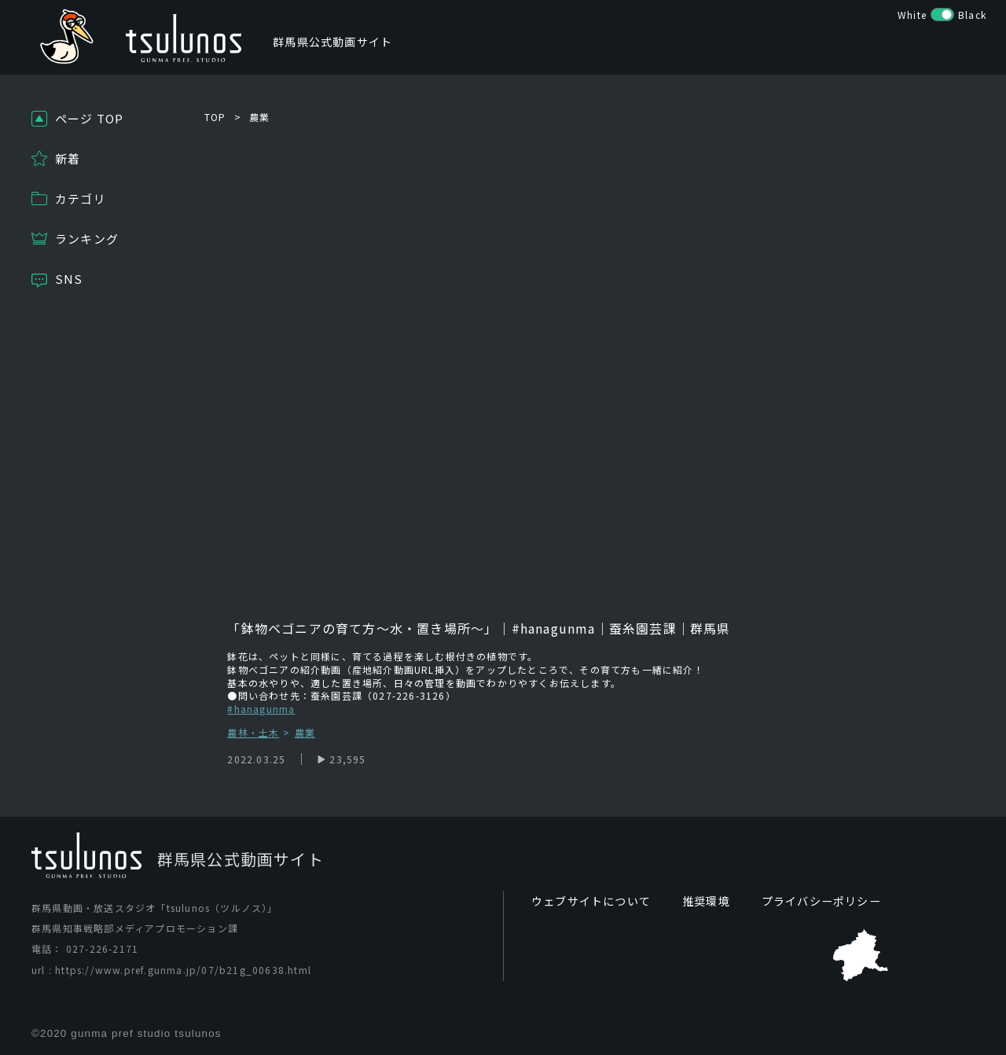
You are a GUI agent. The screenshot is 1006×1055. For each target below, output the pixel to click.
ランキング (87, 238)
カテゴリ (80, 198)
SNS (69, 278)
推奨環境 (706, 901)
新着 (67, 158)
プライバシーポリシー (821, 901)
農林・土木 (253, 733)
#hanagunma (261, 708)
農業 (259, 116)
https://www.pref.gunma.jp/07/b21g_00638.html (183, 969)
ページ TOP (89, 118)
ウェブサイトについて (591, 901)
